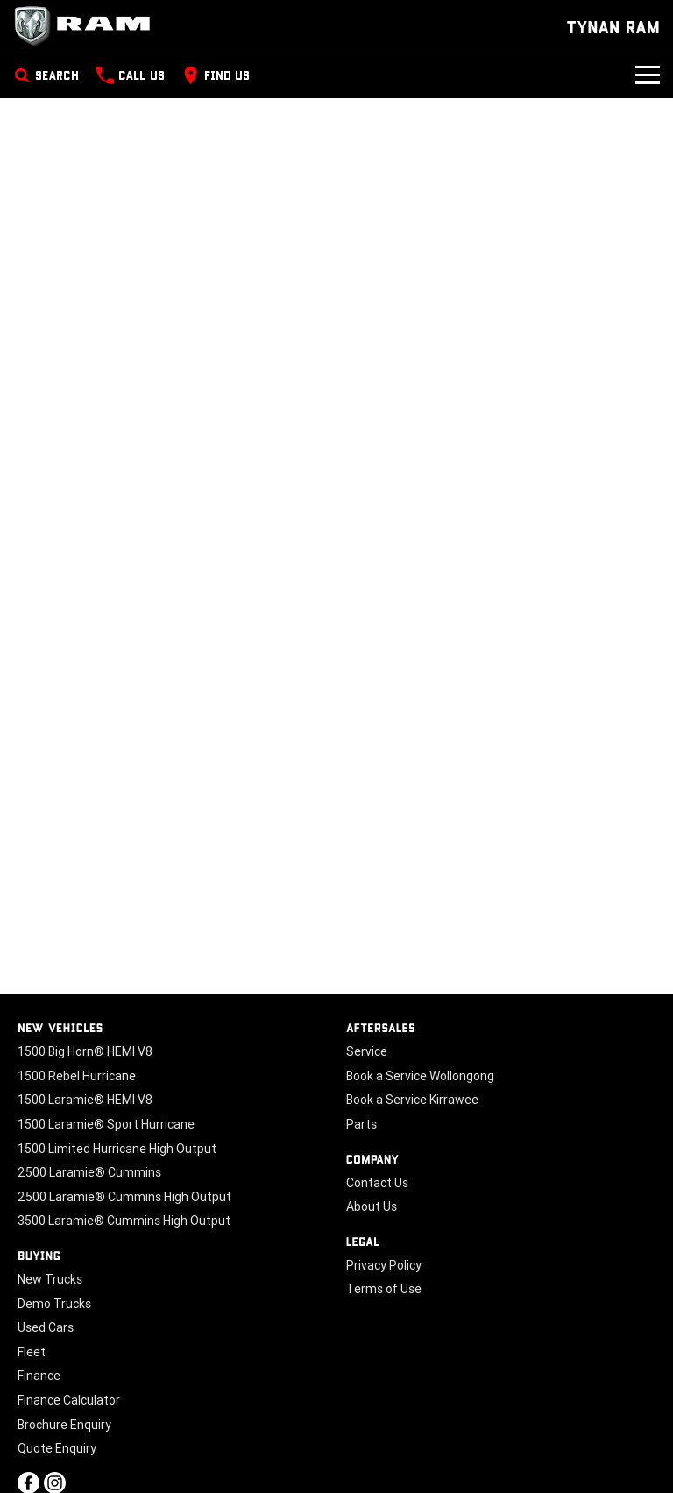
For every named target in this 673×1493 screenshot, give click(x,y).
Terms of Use (384, 1289)
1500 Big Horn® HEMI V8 (85, 1051)
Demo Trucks (54, 1304)
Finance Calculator (69, 1400)
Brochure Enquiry (64, 1425)
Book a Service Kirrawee (412, 1099)
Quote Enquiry (57, 1448)
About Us (371, 1206)
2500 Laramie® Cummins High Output (124, 1197)
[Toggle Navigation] (647, 75)
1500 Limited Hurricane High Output (117, 1149)
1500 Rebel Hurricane (77, 1076)
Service (366, 1051)
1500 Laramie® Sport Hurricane (106, 1124)
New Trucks (50, 1279)
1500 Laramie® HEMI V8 (85, 1099)
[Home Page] (87, 26)
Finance (39, 1375)
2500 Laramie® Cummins (89, 1172)
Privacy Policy (384, 1265)
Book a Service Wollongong (420, 1076)
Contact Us (377, 1183)
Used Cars (46, 1327)
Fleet (32, 1352)
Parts (361, 1124)
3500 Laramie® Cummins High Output (124, 1220)
